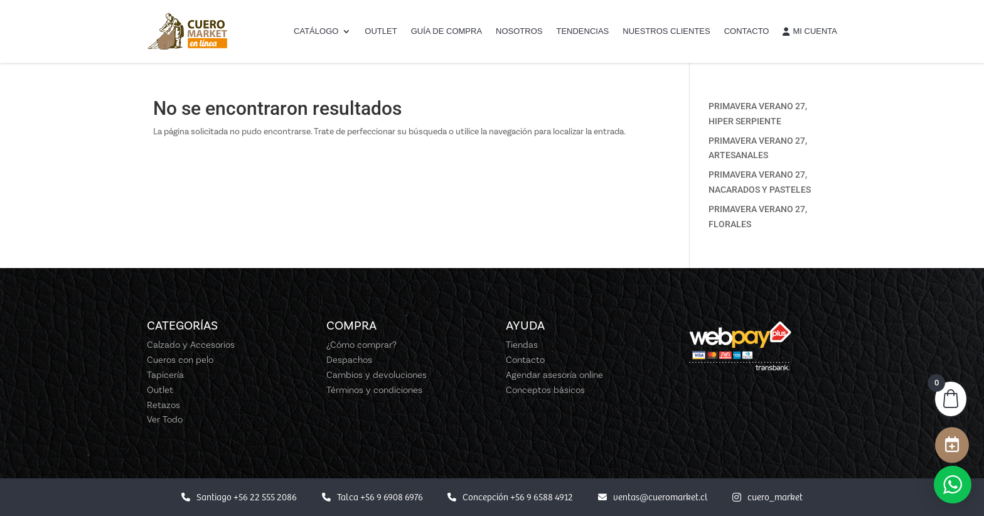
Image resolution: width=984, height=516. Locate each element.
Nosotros (519, 31)
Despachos (349, 359)
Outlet (381, 31)
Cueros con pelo (180, 359)
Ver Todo (165, 419)
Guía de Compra (446, 31)
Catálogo (316, 31)
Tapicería (165, 374)
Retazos (163, 405)
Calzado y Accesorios (191, 344)
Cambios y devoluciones (376, 374)
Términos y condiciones (374, 389)
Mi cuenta (810, 31)
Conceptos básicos (545, 389)
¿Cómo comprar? (361, 344)
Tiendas (522, 344)
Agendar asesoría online (554, 374)
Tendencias (582, 31)
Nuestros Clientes (666, 31)
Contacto (746, 31)
